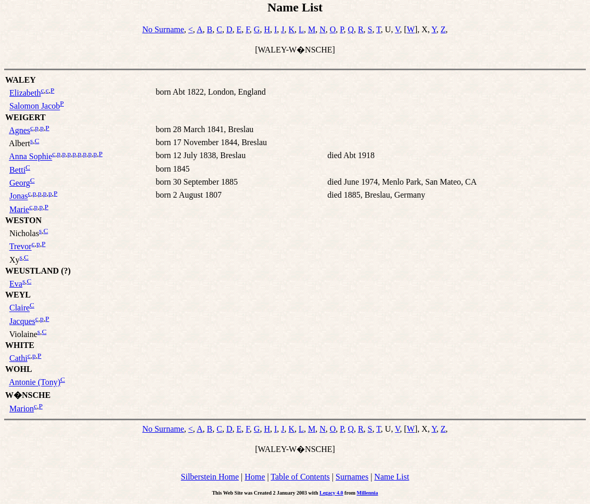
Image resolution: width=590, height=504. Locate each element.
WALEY (20, 79)
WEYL (18, 294)
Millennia (367, 493)
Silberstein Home (210, 476)
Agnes (19, 130)
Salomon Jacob (34, 106)
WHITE (19, 345)
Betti (17, 169)
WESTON (23, 220)
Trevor (20, 246)
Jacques (22, 321)
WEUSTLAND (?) (38, 270)
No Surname (163, 29)
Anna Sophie (30, 156)
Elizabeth (25, 92)
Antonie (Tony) (34, 382)
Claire (19, 308)
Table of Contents (300, 476)
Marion (21, 408)
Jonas (18, 196)
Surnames (352, 476)
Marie (19, 209)
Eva (15, 283)
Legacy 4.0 (331, 493)
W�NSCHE (27, 395)
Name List (391, 476)
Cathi (18, 358)
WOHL (18, 369)
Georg (19, 182)
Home (255, 476)
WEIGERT (25, 117)
